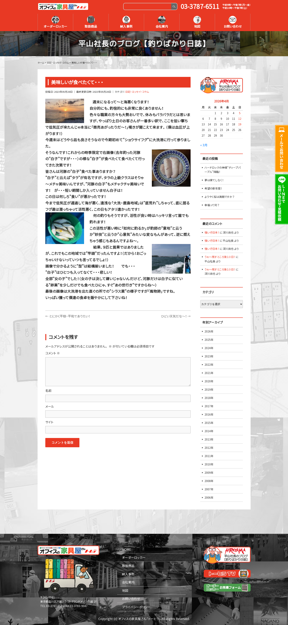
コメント (52, 353)
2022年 (209, 364)
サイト (49, 422)
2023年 (209, 356)
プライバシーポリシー (136, 607)
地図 (197, 22)
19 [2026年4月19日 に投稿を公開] (239, 124)
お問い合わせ (233, 22)
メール (49, 406)
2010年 (209, 464)
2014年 (209, 431)
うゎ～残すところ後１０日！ (220, 257)
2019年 (209, 389)
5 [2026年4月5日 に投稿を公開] (240, 113)
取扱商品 (91, 22)
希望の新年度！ (213, 188)
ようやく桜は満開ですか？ (219, 197)
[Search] (147, 6)
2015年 (209, 423)
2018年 (209, 398)
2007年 (209, 489)
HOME (126, 549)
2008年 (209, 481)
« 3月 (203, 145)
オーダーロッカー (55, 22)
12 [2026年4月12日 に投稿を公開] (239, 119)
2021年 (209, 373)
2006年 (209, 497)
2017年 (209, 406)
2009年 (209, 472)
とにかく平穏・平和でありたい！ (67, 316)
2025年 (209, 340)
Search (174, 6)
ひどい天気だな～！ (176, 316)
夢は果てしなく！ (214, 180)
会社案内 (162, 22)
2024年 (209, 348)
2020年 (209, 381)
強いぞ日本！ (212, 232)
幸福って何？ (212, 205)
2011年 (209, 456)
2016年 (209, 414)
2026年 (209, 331)
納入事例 (126, 22)
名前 (48, 390)
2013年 (209, 439)
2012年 (209, 448)
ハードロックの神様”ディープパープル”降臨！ (223, 170)
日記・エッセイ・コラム (137, 92)
